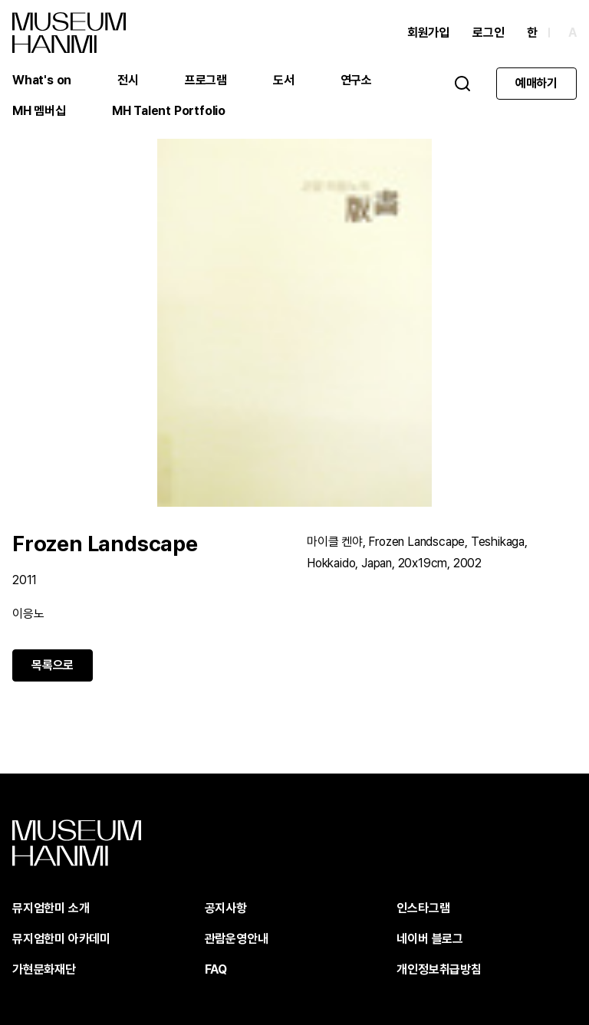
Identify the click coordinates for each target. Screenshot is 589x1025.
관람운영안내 (236, 938)
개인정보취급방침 (439, 969)
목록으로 (52, 665)
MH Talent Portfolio (168, 110)
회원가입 (428, 32)
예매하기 (536, 83)
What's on (41, 80)
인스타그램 (423, 908)
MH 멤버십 (39, 110)
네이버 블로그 (430, 938)
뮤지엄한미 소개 (50, 908)
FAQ (216, 969)
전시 (128, 80)
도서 (283, 80)
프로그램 (206, 80)
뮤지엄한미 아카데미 (61, 938)
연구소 (356, 80)
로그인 (488, 32)
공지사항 (226, 908)
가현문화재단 (44, 969)
